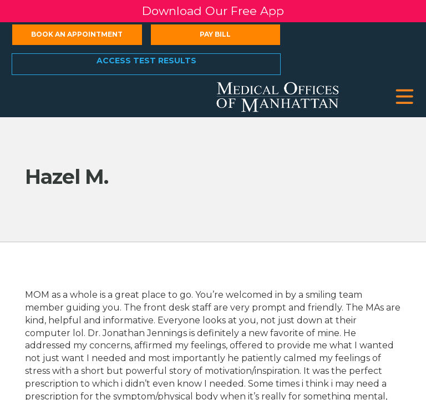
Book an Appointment (77, 34)
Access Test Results (146, 61)
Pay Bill (215, 34)
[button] (404, 97)
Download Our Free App (213, 11)
